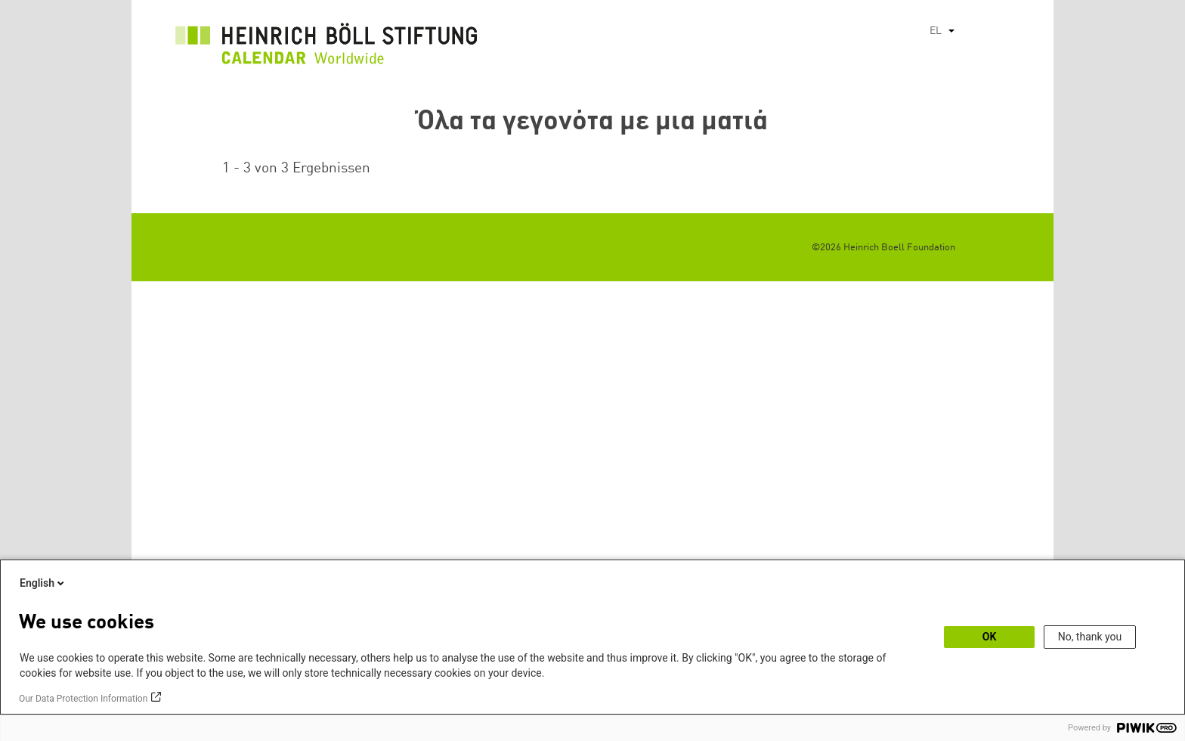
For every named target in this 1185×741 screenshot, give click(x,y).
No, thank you (1090, 637)
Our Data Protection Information (83, 698)
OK (989, 637)
